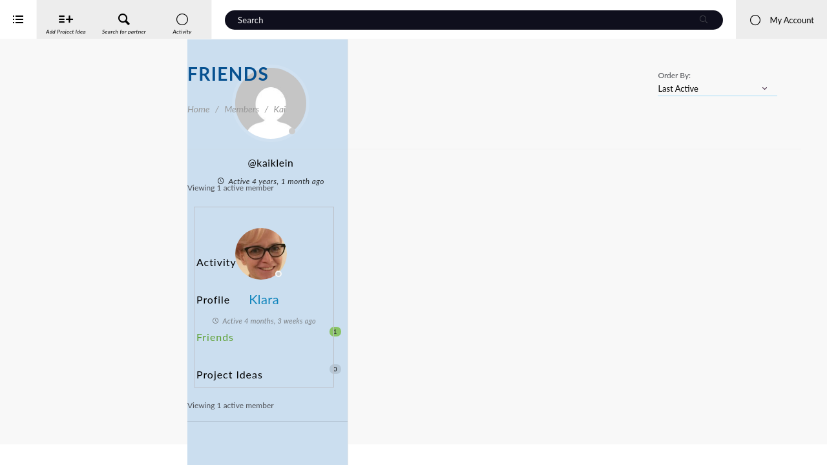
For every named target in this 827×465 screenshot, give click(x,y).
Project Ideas (268, 329)
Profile (211, 281)
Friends (268, 305)
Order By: (674, 75)
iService (38, 446)
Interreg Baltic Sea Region (53, 435)
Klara (428, 292)
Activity (213, 257)
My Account (781, 20)
